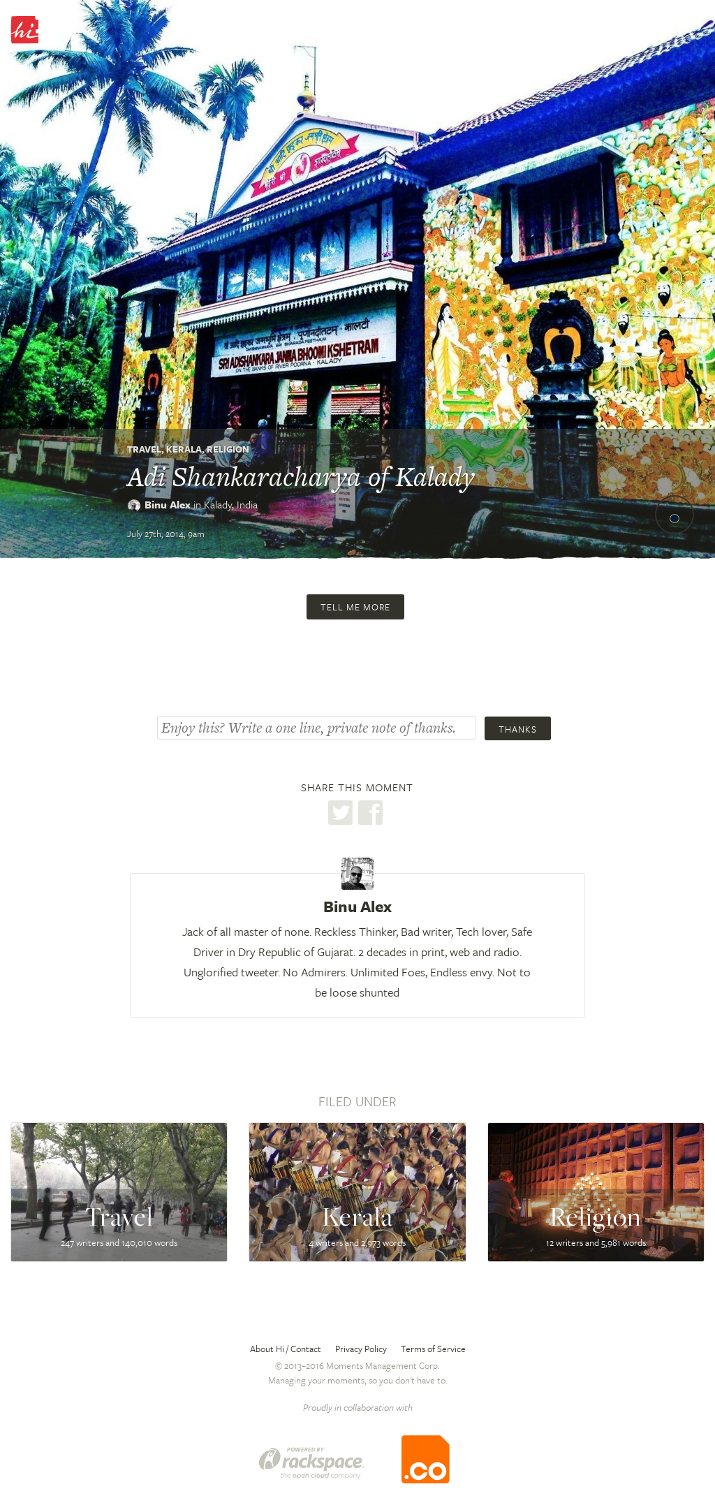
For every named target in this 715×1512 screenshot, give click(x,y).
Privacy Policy (361, 1349)
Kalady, (231, 504)
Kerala (184, 449)
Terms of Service (433, 1349)
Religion (228, 449)
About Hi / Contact (285, 1349)
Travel (144, 449)
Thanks (518, 729)
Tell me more (355, 607)
